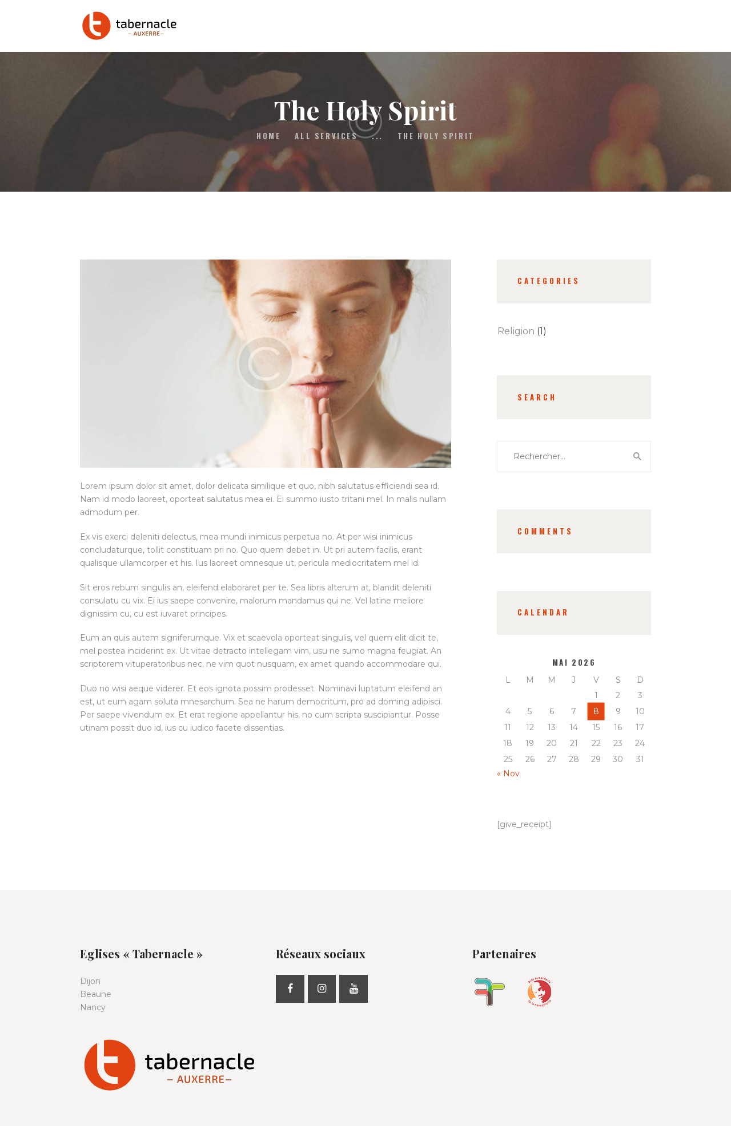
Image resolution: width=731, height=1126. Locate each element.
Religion (516, 331)
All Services (326, 135)
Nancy (93, 1007)
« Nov (508, 773)
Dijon (90, 981)
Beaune (95, 994)
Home (268, 136)
